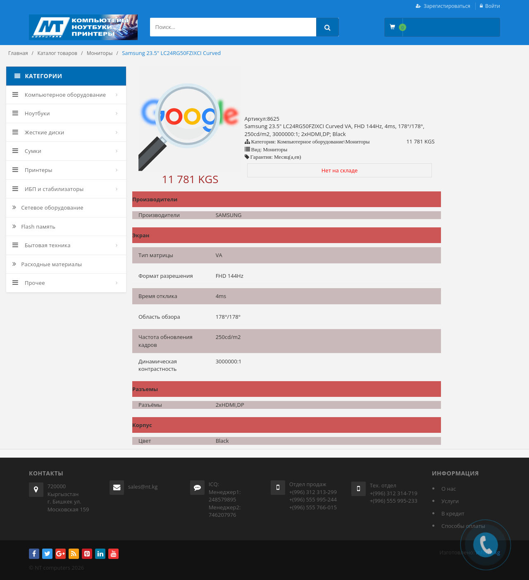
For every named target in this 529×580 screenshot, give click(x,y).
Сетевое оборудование (47, 207)
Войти (492, 6)
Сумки (26, 151)
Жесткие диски (38, 132)
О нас (448, 488)
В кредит (453, 513)
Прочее (28, 282)
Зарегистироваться (447, 6)
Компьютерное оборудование (59, 94)
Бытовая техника (41, 245)
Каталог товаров (57, 53)
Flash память (33, 226)
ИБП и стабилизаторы (48, 189)
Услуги (450, 501)
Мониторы (100, 53)
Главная (18, 53)
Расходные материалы (47, 264)
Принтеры (32, 170)
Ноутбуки (31, 113)
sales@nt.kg (143, 486)
